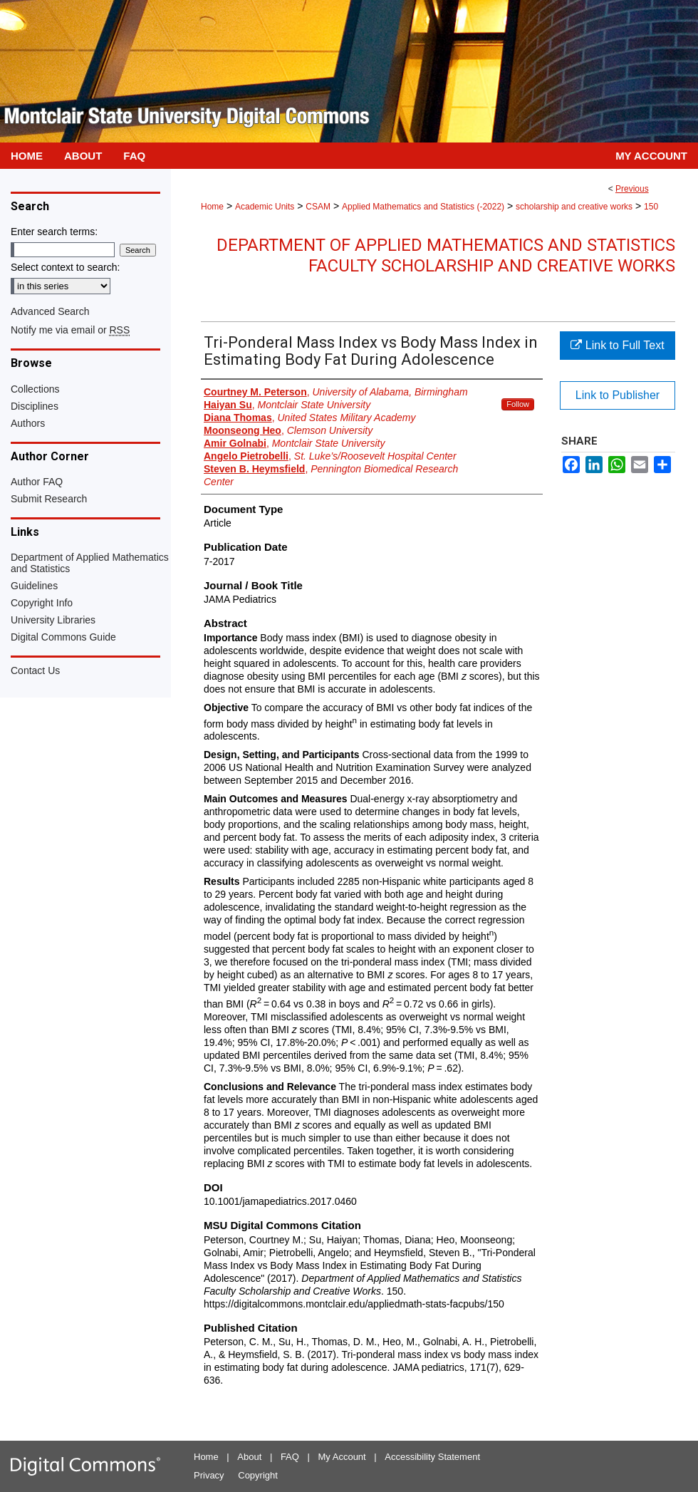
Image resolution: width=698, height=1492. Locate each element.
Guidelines (34, 585)
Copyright (258, 1475)
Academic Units (264, 207)
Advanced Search (50, 311)
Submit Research (49, 498)
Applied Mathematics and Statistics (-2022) (423, 207)
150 (651, 207)
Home (212, 207)
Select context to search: (65, 267)
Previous (632, 189)
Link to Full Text (617, 345)
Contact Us (35, 670)
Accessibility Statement (432, 1456)
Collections (35, 389)
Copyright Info (42, 602)
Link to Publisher (617, 395)
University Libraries (53, 620)
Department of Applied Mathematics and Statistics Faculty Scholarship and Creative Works (446, 255)
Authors (28, 423)
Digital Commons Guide (63, 637)
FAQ (290, 1456)
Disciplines (34, 406)
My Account (342, 1456)
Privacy (209, 1475)
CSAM (318, 207)
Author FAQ (37, 481)
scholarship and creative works (574, 207)
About (249, 1456)
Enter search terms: (54, 231)
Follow (517, 404)
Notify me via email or (70, 330)
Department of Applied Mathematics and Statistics (90, 562)
